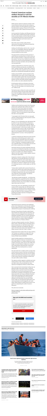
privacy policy (23, 306)
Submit (23, 310)
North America (32, 323)
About (44, 1)
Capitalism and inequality (5, 329)
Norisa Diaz (13, 19)
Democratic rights (11, 329)
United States (26, 323)
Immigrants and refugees (15, 323)
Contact (41, 1)
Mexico (21, 323)
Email (14, 299)
